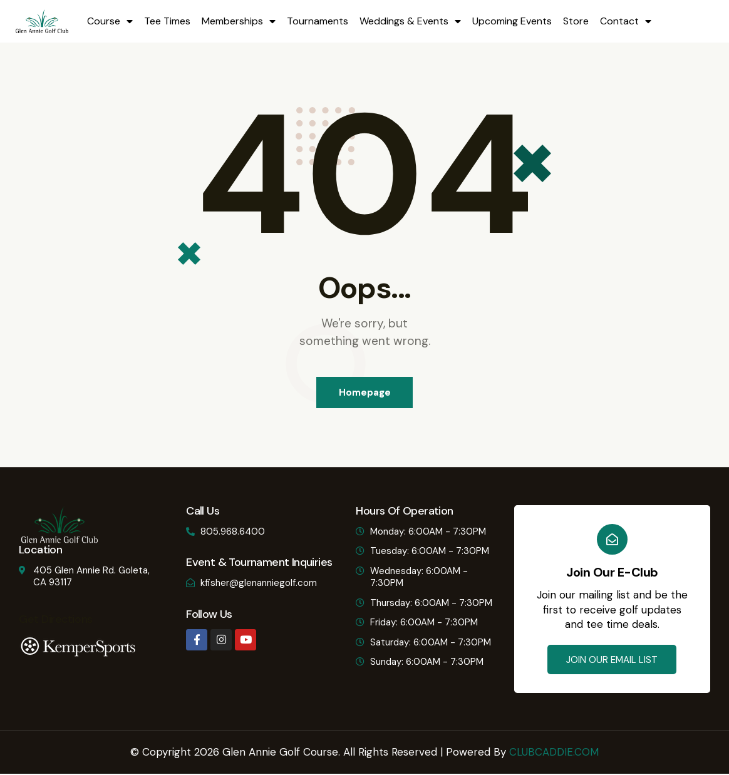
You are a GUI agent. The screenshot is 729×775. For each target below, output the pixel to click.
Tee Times (167, 21)
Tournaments (317, 21)
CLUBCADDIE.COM (554, 752)
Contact (625, 21)
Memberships (239, 21)
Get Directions (55, 619)
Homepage (365, 392)
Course (110, 21)
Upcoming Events (512, 21)
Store (576, 21)
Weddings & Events (410, 21)
